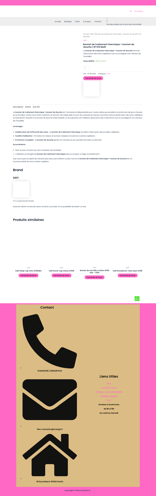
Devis (77, 21)
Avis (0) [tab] (36, 107)
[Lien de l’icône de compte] (138, 11)
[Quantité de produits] (86, 68)
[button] (131, 11)
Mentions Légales (109, 396)
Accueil (58, 21)
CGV (109, 400)
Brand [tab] (28, 107)
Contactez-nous (109, 387)
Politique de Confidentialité (109, 392)
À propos (87, 21)
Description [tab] (18, 107)
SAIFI (92, 34)
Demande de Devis (93, 78)
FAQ (109, 383)
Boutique (68, 21)
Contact (98, 21)
